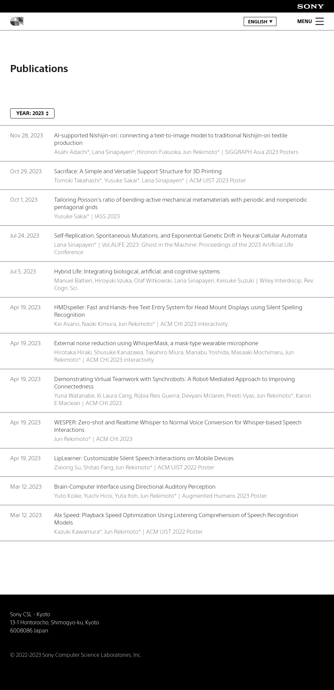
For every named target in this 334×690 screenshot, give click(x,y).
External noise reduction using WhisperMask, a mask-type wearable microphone (156, 343)
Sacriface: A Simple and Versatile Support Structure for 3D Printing (138, 171)
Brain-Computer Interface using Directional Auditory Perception (135, 486)
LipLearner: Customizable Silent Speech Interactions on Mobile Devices (144, 458)
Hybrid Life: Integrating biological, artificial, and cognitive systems (137, 271)
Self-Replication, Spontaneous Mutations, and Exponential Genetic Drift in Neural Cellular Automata (180, 235)
